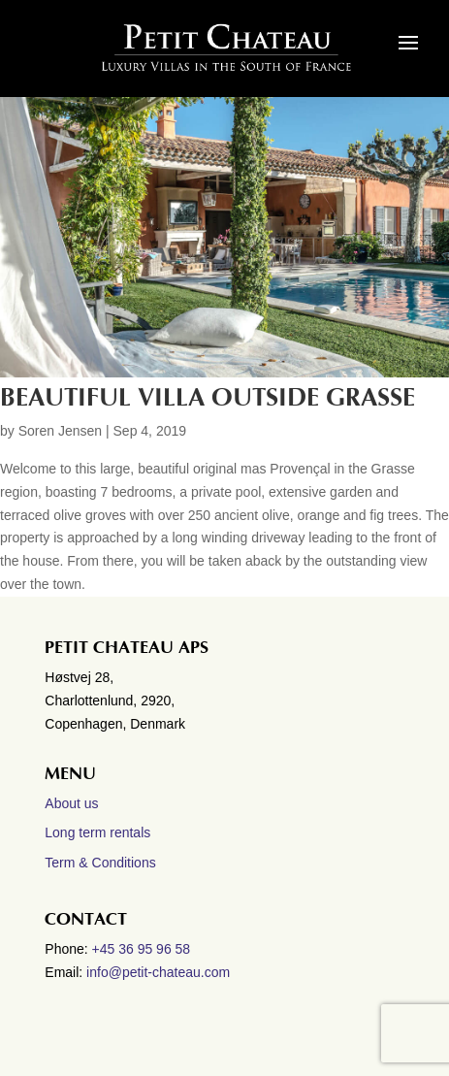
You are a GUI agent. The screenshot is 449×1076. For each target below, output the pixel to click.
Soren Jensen (60, 431)
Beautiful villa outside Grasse (207, 397)
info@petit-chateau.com (158, 972)
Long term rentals (97, 832)
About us (71, 803)
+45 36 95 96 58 (143, 949)
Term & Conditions (100, 862)
